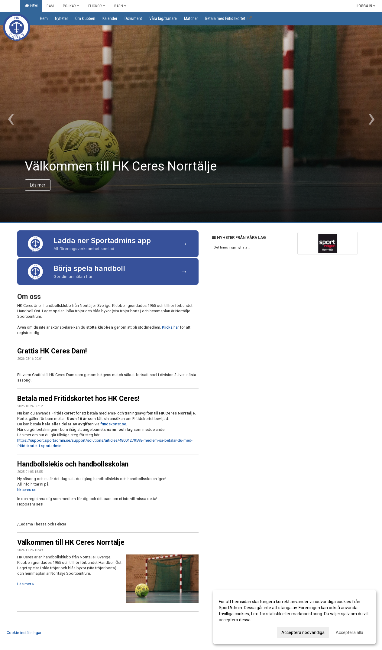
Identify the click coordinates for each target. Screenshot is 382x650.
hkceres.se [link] (26, 489)
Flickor (96, 6)
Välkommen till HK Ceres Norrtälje (71, 542)
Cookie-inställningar (24, 632)
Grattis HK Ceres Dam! (52, 351)
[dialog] (294, 617)
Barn (120, 6)
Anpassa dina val (235, 631)
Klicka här (170, 327)
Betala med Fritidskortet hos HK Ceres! (78, 399)
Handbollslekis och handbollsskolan (72, 464)
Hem (31, 5)
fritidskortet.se (113, 424)
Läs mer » (25, 584)
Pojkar (71, 6)
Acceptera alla (349, 632)
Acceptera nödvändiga (303, 632)
